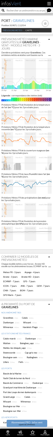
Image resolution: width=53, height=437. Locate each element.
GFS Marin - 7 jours (12, 295)
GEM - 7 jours (43, 286)
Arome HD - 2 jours (30, 276)
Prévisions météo (12, 30)
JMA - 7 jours (26, 286)
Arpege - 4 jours (32, 272)
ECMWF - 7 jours (11, 281)
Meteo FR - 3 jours (12, 272)
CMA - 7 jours (9, 290)
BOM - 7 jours (26, 290)
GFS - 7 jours (29, 281)
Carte (28, 30)
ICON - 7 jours (10, 286)
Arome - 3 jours (10, 276)
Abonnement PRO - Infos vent (27, 423)
